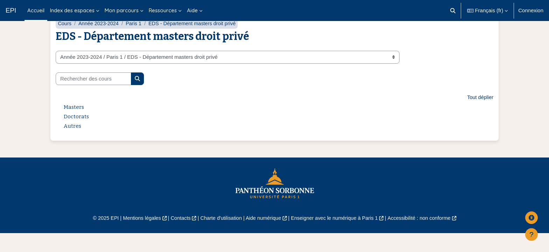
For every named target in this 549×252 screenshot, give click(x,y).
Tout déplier (479, 115)
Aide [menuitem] (192, 10)
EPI (11, 10)
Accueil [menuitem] (35, 10)
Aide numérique (262, 236)
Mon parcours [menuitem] (122, 10)
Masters (74, 125)
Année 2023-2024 (100, 41)
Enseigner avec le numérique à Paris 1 (337, 236)
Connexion (530, 10)
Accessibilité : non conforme (425, 236)
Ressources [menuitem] (163, 10)
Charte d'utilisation (219, 236)
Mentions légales (137, 236)
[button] (452, 10)
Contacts (177, 236)
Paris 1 (136, 41)
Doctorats (76, 134)
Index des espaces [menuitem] (72, 10)
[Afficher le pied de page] (531, 234)
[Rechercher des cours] (93, 96)
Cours (65, 41)
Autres (72, 144)
